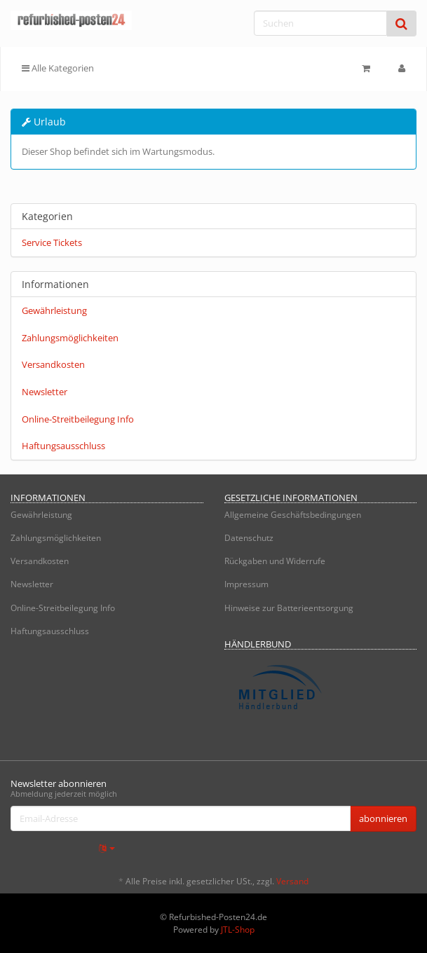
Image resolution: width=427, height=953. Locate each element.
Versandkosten (53, 364)
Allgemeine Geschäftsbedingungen (292, 515)
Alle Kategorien (58, 68)
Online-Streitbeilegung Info (78, 419)
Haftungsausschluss (63, 445)
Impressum (246, 584)
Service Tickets (52, 242)
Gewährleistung (54, 310)
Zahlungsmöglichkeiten (70, 337)
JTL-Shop (238, 929)
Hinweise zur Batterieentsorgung (288, 608)
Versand (292, 881)
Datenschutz (248, 538)
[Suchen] (320, 23)
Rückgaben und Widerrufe (274, 561)
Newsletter (44, 391)
